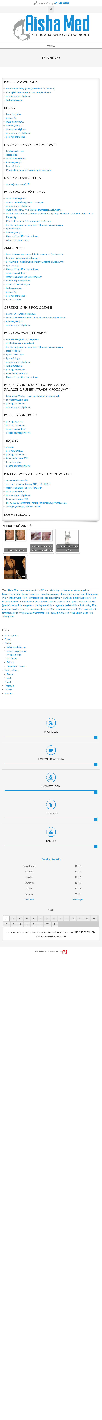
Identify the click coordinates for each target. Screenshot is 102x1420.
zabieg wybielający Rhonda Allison (23, 506)
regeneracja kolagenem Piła (38, 605)
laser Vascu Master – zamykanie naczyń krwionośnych (33, 395)
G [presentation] (47, 918)
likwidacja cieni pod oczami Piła (44, 597)
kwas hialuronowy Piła (72, 594)
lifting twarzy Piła (18, 597)
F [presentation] (40, 918)
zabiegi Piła (8, 616)
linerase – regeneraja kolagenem (22, 339)
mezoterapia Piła (10, 601)
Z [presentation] (54, 924)
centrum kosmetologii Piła (33, 590)
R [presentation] (20, 924)
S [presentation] (27, 924)
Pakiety (51, 840)
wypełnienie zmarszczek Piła (34, 612)
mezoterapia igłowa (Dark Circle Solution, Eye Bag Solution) (36, 317)
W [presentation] (47, 924)
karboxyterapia (14, 288)
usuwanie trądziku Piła (42, 609)
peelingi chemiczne (15, 136)
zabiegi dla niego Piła (82, 612)
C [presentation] (20, 918)
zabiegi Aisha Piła (60, 612)
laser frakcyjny (13, 114)
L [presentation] (79, 918)
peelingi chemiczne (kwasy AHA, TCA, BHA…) (28, 484)
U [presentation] (40, 924)
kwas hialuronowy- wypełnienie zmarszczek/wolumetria (33, 209)
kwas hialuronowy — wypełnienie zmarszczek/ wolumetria (34, 254)
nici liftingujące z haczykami (20, 343)
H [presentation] (54, 918)
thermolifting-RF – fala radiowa (22, 236)
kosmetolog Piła (30, 594)
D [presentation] (27, 918)
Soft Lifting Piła (88, 605)
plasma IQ (11, 117)
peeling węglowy (14, 421)
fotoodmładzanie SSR (17, 373)
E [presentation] (34, 918)
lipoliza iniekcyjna (15, 151)
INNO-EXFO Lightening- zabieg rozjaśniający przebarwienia (36, 502)
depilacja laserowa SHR (18, 184)
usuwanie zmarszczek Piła (69, 609)
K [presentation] (73, 918)
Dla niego (51, 813)
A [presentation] (6, 918)
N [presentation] (94, 918)
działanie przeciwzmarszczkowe (64, 590)
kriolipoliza (11, 154)
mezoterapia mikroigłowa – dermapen (25, 202)
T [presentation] (33, 924)
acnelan (10, 447)
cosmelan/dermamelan (17, 480)
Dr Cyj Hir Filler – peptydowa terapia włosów (28, 92)
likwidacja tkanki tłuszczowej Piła (79, 597)
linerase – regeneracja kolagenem (23, 258)
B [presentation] (13, 918)
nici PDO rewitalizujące (18, 284)
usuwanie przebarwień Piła (15, 609)
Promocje (51, 731)
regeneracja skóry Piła (66, 605)
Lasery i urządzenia (51, 759)
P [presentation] (13, 924)
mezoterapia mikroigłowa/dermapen (24, 276)
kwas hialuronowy (15, 121)
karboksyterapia (14, 100)
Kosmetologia (51, 786)
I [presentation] (60, 918)
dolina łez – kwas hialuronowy (21, 313)
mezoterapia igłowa (16, 129)
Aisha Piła (13, 590)
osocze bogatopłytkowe (18, 96)
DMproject (60, 951)
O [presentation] (7, 924)
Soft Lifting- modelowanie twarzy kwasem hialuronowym (34, 224)
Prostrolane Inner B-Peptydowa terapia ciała (28, 169)
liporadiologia (13, 166)
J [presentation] (66, 918)
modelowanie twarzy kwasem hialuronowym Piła (46, 601)
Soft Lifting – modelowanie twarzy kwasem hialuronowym (34, 261)
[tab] (6, 918)
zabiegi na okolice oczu (17, 240)
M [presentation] (87, 918)
